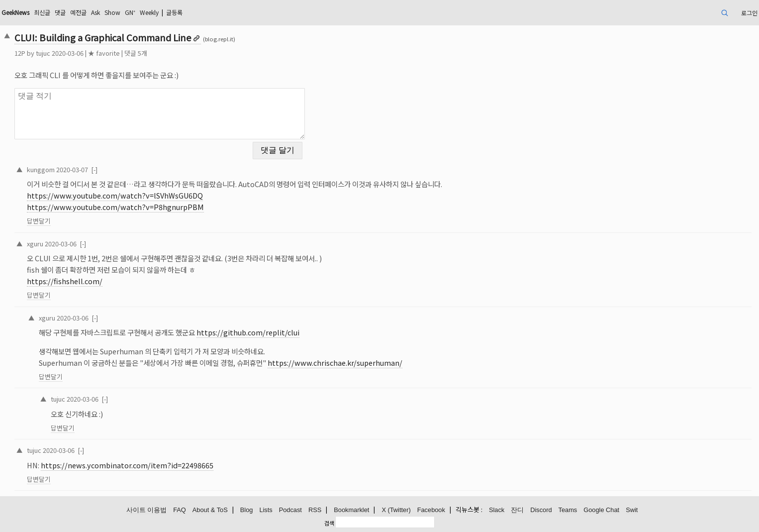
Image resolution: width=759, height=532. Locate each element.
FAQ (179, 510)
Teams (568, 510)
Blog (246, 510)
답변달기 (39, 220)
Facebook (431, 510)
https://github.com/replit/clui (247, 332)
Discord (541, 510)
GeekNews (15, 12)
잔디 (517, 510)
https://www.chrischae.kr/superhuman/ (335, 362)
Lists (265, 510)
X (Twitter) (395, 510)
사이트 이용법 (146, 510)
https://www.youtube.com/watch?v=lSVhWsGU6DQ (115, 195)
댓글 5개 (135, 53)
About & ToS (210, 510)
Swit (632, 510)
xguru (35, 243)
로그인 (749, 12)
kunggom (41, 169)
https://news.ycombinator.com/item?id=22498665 (127, 465)
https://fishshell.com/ (64, 281)
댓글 (60, 12)
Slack (496, 510)
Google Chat (601, 510)
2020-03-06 (61, 243)
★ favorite (104, 53)
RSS (314, 510)
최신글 (42, 12)
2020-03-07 (72, 169)
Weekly (149, 12)
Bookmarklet (351, 510)
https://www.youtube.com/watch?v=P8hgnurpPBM (115, 207)
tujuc (43, 53)
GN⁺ (130, 12)
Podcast (290, 510)
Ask (95, 12)
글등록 (174, 12)
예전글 (78, 12)
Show (112, 12)
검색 (329, 523)
